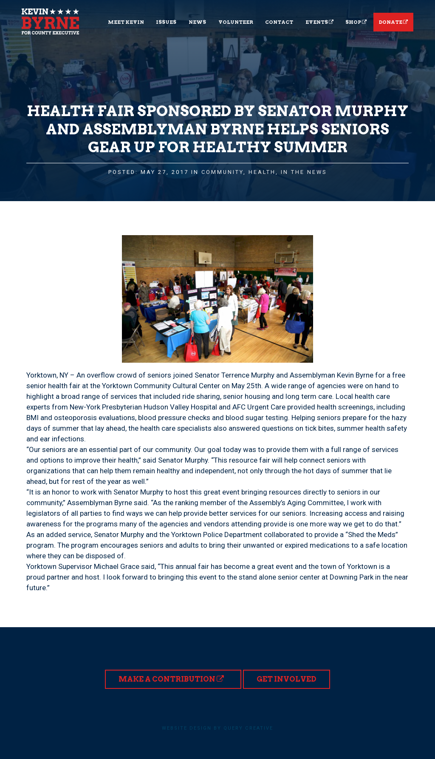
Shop (356, 22)
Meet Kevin (126, 22)
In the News (304, 172)
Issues (166, 22)
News (197, 22)
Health (262, 172)
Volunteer (235, 22)
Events (319, 22)
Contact (279, 22)
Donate (393, 22)
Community (222, 172)
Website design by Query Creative (217, 728)
